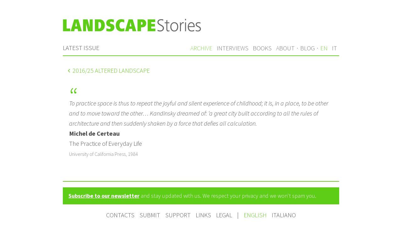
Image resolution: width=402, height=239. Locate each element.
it (334, 48)
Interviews (232, 48)
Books (262, 48)
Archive (201, 48)
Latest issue (81, 48)
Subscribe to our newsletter (103, 195)
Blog (307, 48)
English (256, 215)
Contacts (120, 215)
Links (203, 215)
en (324, 48)
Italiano (284, 215)
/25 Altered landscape (109, 70)
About (285, 48)
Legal (224, 215)
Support (178, 215)
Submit (149, 215)
